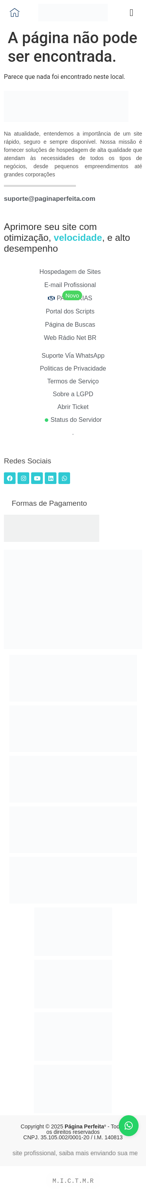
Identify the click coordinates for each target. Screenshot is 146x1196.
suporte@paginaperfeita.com (49, 198)
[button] (131, 12)
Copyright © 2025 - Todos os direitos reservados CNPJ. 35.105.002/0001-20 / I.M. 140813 (73, 1131)
